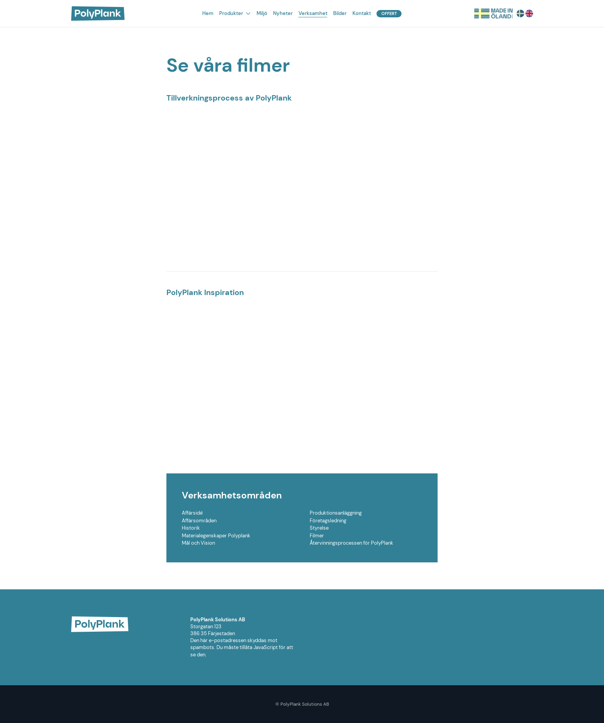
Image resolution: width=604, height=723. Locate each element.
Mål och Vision (198, 543)
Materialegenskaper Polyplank (216, 535)
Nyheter (283, 13)
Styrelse (319, 528)
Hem (207, 13)
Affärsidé (192, 513)
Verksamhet (313, 13)
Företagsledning (328, 520)
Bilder (340, 13)
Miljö (262, 13)
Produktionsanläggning (336, 513)
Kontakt (361, 13)
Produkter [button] (234, 13)
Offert (389, 13)
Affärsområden (199, 520)
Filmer (317, 535)
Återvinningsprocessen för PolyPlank (351, 543)
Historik (191, 528)
